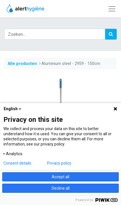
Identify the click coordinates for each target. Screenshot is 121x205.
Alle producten (22, 63)
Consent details (17, 163)
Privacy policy (59, 163)
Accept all (60, 177)
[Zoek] (111, 34)
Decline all (61, 188)
